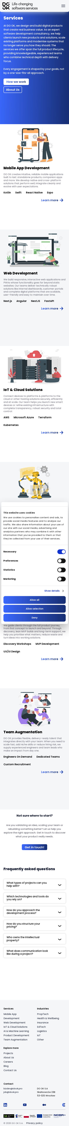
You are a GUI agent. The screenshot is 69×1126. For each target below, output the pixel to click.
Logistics (42, 1031)
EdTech (41, 1027)
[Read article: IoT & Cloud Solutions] (52, 432)
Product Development (16, 1035)
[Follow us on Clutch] (63, 1105)
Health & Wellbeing (48, 1018)
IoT (39, 1035)
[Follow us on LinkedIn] (5, 1105)
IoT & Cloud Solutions (15, 1027)
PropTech (42, 1014)
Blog (6, 1066)
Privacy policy (34, 1123)
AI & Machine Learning (16, 1031)
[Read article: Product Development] (52, 659)
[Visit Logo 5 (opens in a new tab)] (59, 1116)
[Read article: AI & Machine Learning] (34, 483)
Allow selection (34, 608)
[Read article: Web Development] (52, 308)
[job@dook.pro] (11, 1092)
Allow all (34, 599)
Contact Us (10, 1070)
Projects (8, 1053)
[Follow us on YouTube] (25, 1105)
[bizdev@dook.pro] (13, 1088)
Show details (52, 590)
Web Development (14, 1022)
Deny (35, 617)
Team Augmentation (15, 1039)
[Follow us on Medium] (44, 1105)
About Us (9, 1057)
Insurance (42, 1022)
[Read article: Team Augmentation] (52, 772)
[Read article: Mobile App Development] (52, 200)
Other (40, 1039)
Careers (8, 1061)
